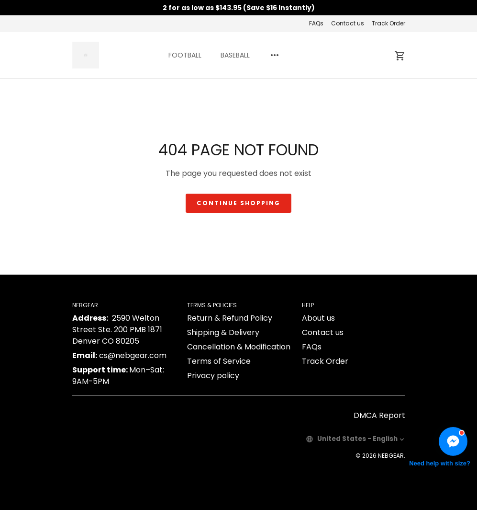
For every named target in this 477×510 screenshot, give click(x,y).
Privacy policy (213, 375)
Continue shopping (238, 203)
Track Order (388, 23)
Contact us (347, 23)
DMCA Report (379, 415)
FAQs (316, 23)
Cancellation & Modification (238, 346)
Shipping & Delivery (223, 332)
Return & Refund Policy (229, 318)
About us (318, 318)
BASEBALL (235, 55)
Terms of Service (219, 361)
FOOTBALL (184, 55)
